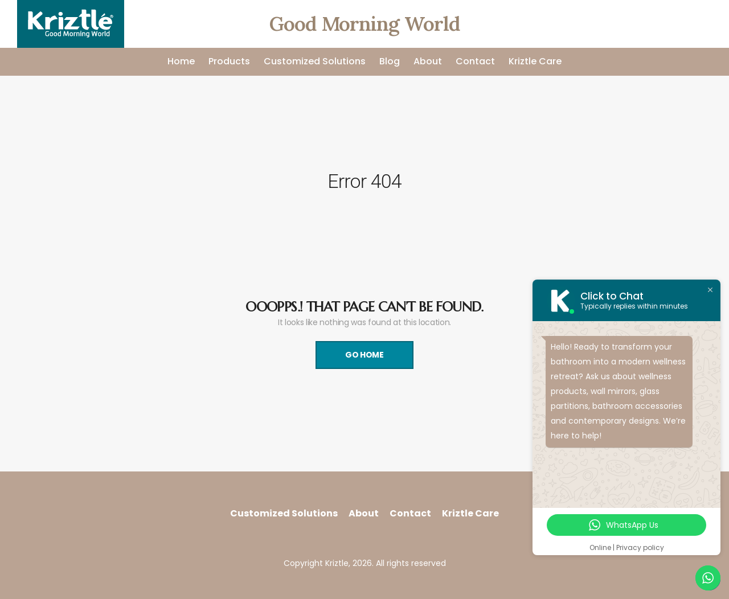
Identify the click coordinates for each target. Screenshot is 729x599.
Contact (475, 61)
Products (229, 61)
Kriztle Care (535, 61)
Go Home (364, 354)
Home (181, 61)
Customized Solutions (315, 61)
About (427, 61)
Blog (389, 61)
